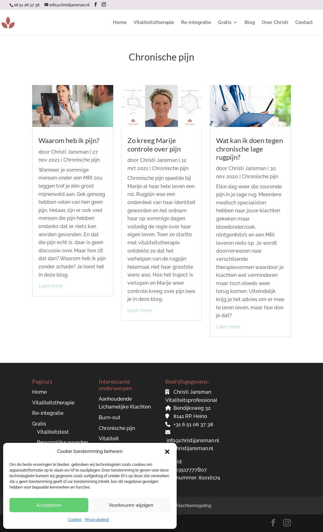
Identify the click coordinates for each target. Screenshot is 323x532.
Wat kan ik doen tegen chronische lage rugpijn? (249, 148)
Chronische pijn (81, 160)
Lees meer (50, 286)
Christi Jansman (70, 152)
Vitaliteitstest (53, 432)
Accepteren (49, 505)
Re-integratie (196, 22)
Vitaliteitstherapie (153, 22)
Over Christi (275, 22)
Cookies (75, 520)
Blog (249, 22)
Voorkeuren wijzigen (131, 505)
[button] (167, 452)
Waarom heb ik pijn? (68, 140)
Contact (304, 22)
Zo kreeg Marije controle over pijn (154, 144)
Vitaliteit (109, 439)
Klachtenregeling (193, 505)
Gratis (224, 22)
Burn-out (109, 417)
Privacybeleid (97, 520)
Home (119, 22)
